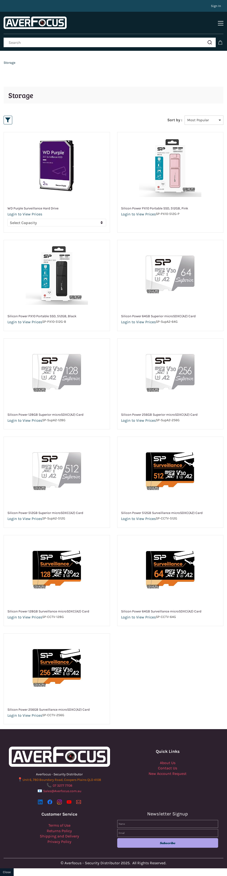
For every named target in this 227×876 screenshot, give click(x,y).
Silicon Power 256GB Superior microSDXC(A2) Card (159, 415)
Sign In (216, 6)
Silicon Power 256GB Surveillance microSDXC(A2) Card (48, 710)
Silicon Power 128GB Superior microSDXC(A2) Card (45, 415)
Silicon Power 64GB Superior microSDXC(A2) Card (158, 316)
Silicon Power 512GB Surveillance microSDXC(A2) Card (162, 513)
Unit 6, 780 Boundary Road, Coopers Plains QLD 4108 (62, 780)
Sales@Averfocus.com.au (62, 791)
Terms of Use (59, 825)
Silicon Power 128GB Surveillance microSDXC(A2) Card (48, 611)
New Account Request (167, 773)
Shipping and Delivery (59, 836)
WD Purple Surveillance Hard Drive (32, 208)
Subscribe (167, 843)
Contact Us (167, 768)
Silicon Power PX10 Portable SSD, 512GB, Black (41, 316)
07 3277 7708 (62, 786)
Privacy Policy (59, 841)
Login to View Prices (24, 214)
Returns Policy (59, 831)
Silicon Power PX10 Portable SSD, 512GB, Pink (154, 208)
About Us (167, 763)
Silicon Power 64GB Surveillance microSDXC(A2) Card (161, 611)
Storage (9, 63)
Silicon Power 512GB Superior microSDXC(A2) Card (45, 513)
